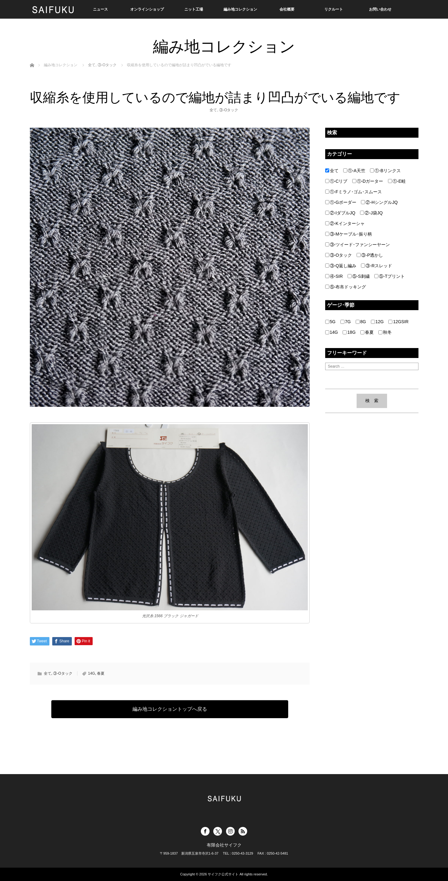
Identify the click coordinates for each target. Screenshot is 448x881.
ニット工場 (193, 9)
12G (377, 321)
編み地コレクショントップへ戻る (169, 709)
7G (345, 321)
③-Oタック (228, 110)
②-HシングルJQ (379, 202)
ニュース (100, 9)
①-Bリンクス (385, 170)
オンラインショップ (147, 9)
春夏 (100, 673)
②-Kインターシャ (345, 223)
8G (361, 321)
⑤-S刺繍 (359, 276)
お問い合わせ (380, 9)
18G (349, 332)
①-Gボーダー (341, 202)
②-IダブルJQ (340, 212)
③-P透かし (370, 255)
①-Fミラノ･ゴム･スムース (353, 191)
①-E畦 (397, 181)
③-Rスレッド (376, 265)
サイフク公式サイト (223, 874)
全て (213, 110)
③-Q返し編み (341, 265)
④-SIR (334, 276)
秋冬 (385, 332)
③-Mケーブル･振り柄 (348, 234)
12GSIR (398, 321)
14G (91, 673)
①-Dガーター (367, 181)
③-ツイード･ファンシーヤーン (357, 244)
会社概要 (286, 9)
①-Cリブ (336, 181)
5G (330, 321)
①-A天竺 (354, 170)
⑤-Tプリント (389, 276)
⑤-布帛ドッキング (345, 286)
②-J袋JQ (371, 212)
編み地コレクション (240, 9)
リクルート (333, 9)
